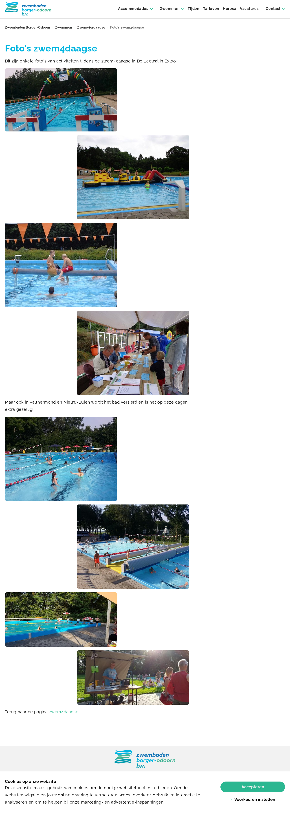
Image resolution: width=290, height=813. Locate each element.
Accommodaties (133, 9)
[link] (145, 759)
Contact (273, 9)
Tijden (193, 9)
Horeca (229, 9)
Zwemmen (170, 9)
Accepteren (253, 786)
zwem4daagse (64, 711)
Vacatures (249, 9)
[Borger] (28, 9)
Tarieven (211, 9)
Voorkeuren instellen (252, 799)
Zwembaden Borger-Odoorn (27, 27)
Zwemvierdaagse (91, 27)
